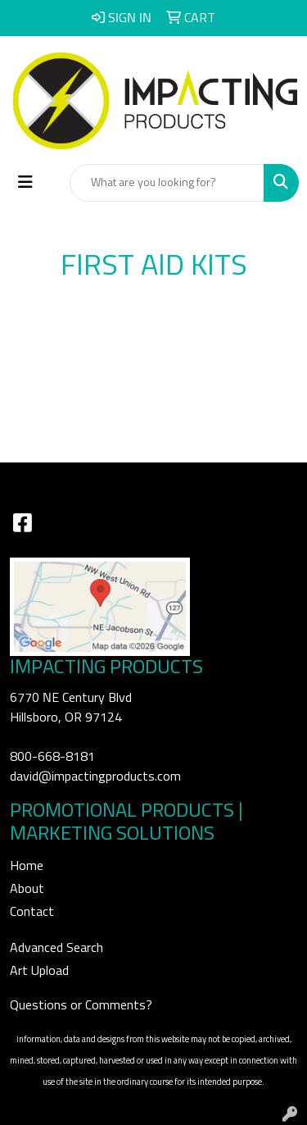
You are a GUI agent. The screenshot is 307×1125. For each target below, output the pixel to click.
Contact (32, 911)
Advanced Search (56, 947)
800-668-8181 (52, 756)
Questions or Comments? (81, 1005)
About (27, 888)
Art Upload (39, 970)
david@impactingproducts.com (95, 776)
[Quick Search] (167, 183)
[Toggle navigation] (25, 182)
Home (26, 865)
